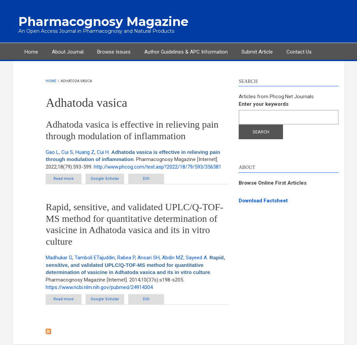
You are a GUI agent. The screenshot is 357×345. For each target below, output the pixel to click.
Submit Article (257, 52)
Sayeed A (196, 258)
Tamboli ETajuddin (95, 258)
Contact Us (299, 52)
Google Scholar (105, 178)
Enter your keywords (263, 104)
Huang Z (84, 152)
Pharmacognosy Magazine (103, 21)
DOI (146, 178)
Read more (67, 180)
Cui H (103, 152)
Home (31, 52)
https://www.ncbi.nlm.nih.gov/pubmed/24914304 (99, 287)
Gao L (52, 152)
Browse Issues (114, 52)
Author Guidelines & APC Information (186, 52)
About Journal (68, 52)
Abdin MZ (172, 258)
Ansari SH (148, 258)
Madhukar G (59, 258)
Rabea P (126, 258)
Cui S (67, 152)
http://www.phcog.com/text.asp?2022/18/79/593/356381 (157, 167)
